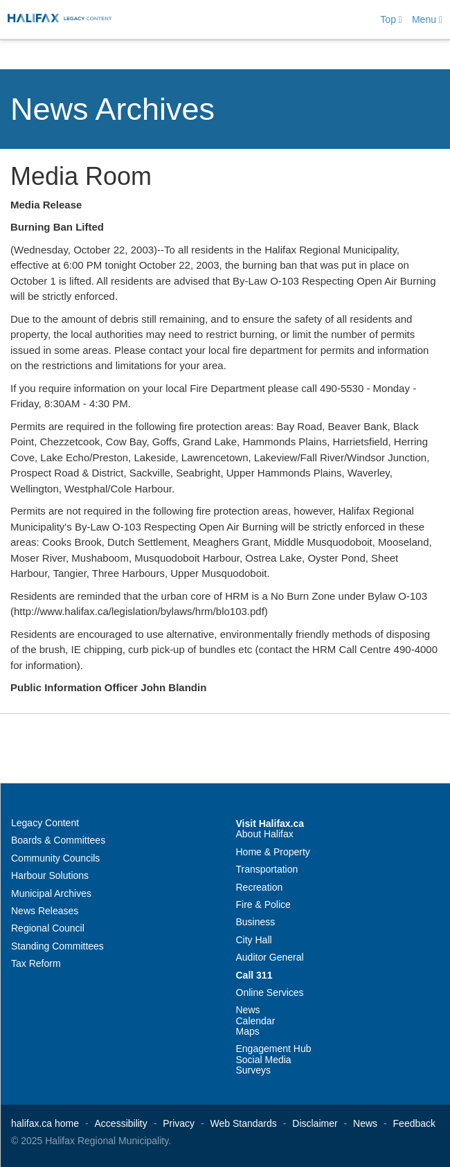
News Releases (44, 910)
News (248, 1009)
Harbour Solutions (50, 875)
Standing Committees (57, 946)
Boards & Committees (58, 840)
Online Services (270, 992)
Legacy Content (45, 822)
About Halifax (265, 833)
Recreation (259, 887)
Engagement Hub (274, 1048)
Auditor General (270, 957)
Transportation (267, 869)
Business (256, 921)
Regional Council (47, 928)
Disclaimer (314, 1123)
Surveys (253, 1070)
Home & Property (273, 851)
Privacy (179, 1123)
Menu (427, 19)
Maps (248, 1031)
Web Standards (243, 1123)
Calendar (256, 1020)
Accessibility (121, 1123)
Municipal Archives (51, 893)
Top (391, 19)
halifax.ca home (45, 1123)
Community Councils (55, 858)
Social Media (263, 1059)
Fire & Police (263, 904)
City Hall (254, 939)
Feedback (414, 1123)
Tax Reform (36, 963)
